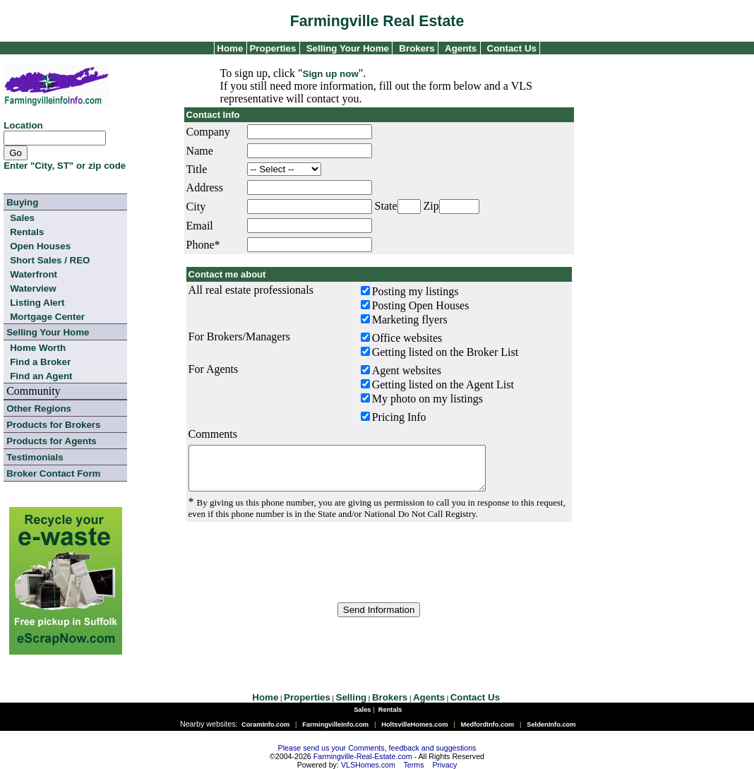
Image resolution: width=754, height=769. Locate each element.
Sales (22, 218)
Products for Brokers (53, 424)
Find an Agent (41, 376)
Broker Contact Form (53, 473)
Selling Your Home (347, 48)
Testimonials (34, 457)
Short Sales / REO (50, 260)
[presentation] (379, 570)
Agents (461, 48)
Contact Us (512, 48)
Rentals (27, 232)
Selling (351, 697)
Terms (414, 765)
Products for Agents (51, 441)
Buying (22, 202)
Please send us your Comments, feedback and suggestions (377, 748)
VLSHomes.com (368, 765)
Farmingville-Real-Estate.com (362, 756)
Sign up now (331, 73)
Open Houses (40, 246)
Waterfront (33, 274)
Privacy (444, 765)
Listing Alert (37, 302)
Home (229, 48)
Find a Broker (40, 362)
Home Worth (38, 347)
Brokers (416, 48)
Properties (272, 48)
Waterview (33, 288)
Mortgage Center (47, 316)
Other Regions (38, 408)
